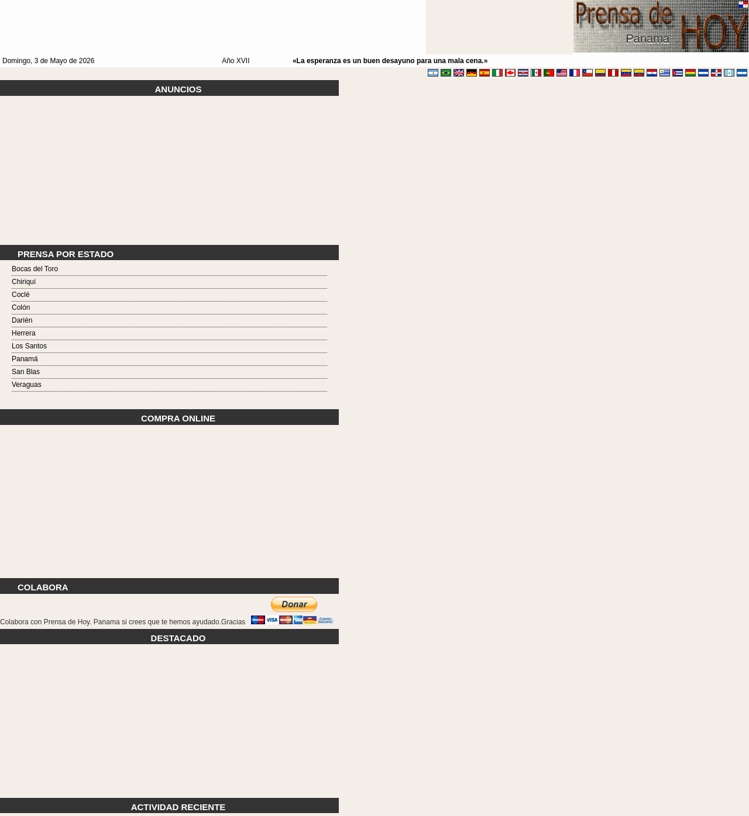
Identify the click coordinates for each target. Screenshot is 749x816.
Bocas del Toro (35, 269)
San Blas (26, 372)
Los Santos (29, 346)
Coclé (21, 295)
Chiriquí (24, 282)
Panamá (25, 359)
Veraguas (27, 385)
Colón (21, 307)
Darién (22, 320)
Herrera (24, 333)
